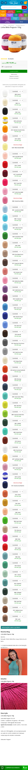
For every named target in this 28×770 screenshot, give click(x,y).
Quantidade (18, 91)
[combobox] (14, 7)
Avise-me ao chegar (17, 144)
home (5, 25)
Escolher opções (14, 71)
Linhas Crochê (11, 25)
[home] (14, 4)
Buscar (24, 7)
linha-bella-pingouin (20, 25)
